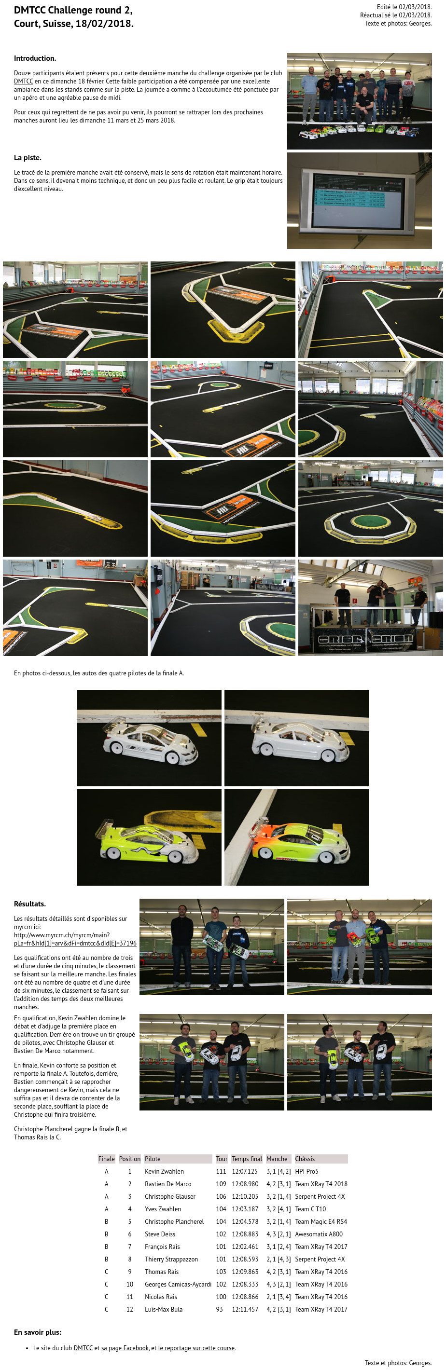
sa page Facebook (125, 1348)
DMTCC (23, 81)
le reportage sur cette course (196, 1348)
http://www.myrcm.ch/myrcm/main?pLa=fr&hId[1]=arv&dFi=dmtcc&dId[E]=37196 (75, 939)
